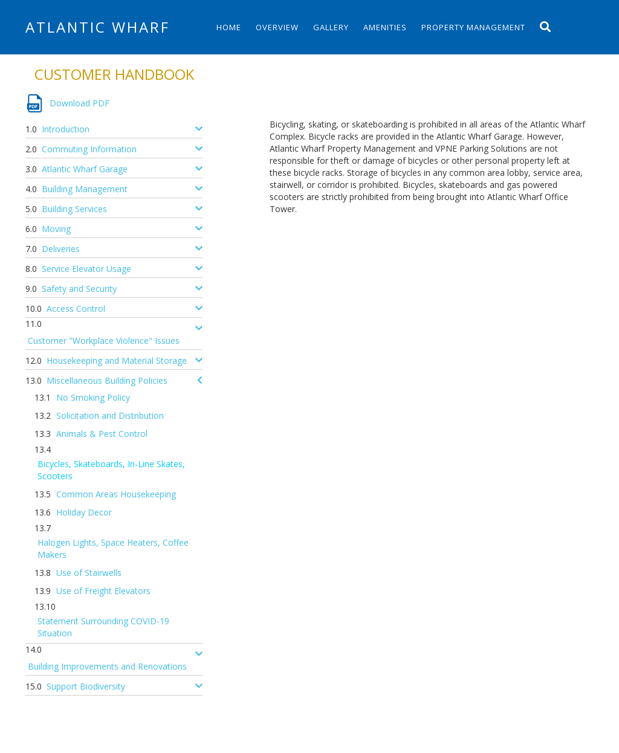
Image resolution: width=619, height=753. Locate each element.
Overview (277, 27)
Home (228, 27)
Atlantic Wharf (97, 27)
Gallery (331, 27)
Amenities (385, 27)
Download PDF (79, 103)
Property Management (473, 27)
